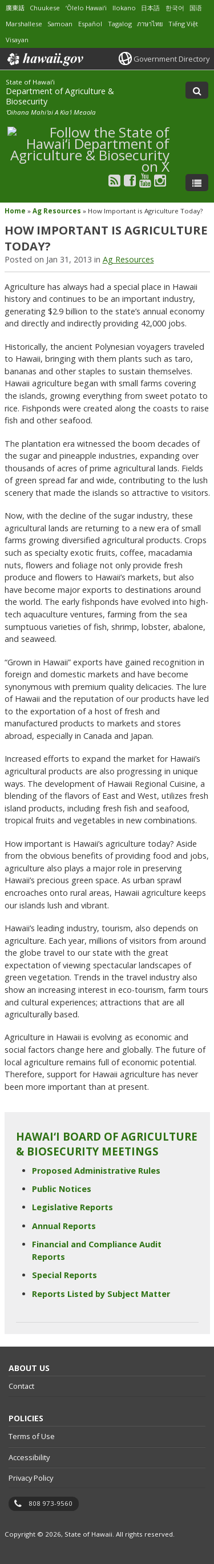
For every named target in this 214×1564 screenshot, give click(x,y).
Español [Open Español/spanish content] (90, 23)
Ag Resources (57, 211)
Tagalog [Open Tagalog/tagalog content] (120, 23)
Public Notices (61, 1188)
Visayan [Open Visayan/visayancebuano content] (17, 39)
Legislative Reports (72, 1207)
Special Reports (64, 1275)
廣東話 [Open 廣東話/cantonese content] (15, 7)
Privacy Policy (31, 1478)
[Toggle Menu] (196, 182)
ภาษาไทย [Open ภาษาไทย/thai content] (150, 23)
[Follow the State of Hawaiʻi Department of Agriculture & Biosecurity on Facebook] (130, 180)
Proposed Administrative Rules (96, 1170)
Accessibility (29, 1457)
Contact (21, 1386)
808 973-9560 (50, 1503)
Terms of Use (32, 1436)
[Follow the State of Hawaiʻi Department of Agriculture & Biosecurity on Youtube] (145, 180)
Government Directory (171, 59)
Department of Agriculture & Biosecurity (60, 96)
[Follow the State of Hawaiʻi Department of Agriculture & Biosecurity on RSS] (114, 180)
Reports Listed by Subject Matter (101, 1293)
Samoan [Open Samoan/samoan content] (59, 23)
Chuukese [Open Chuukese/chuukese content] (45, 7)
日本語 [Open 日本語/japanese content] (150, 7)
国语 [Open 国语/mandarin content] (195, 7)
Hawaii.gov (44, 59)
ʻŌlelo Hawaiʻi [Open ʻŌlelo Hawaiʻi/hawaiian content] (86, 7)
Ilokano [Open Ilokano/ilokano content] (124, 7)
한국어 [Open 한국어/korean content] (174, 7)
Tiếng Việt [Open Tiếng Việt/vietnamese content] (183, 23)
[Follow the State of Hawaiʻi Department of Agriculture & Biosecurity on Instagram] (160, 180)
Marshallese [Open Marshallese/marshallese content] (24, 23)
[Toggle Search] (196, 90)
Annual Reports (64, 1226)
